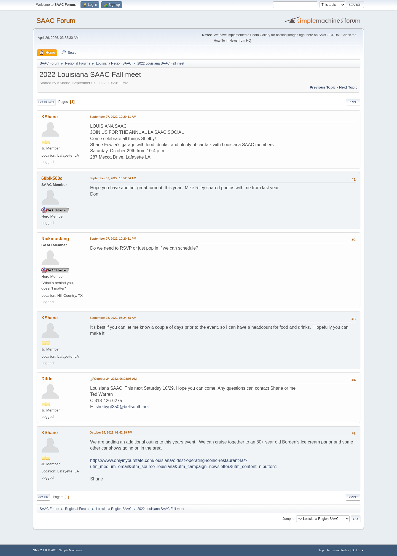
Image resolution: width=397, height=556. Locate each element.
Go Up (43, 497)
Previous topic (323, 87)
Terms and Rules (338, 550)
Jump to (288, 519)
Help (321, 550)
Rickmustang (55, 238)
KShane (49, 116)
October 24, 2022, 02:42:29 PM (111, 432)
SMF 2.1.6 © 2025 (45, 550)
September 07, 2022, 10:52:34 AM (113, 178)
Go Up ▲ (358, 550)
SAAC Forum (55, 20)
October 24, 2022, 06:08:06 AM (115, 378)
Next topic (348, 87)
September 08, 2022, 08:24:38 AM (113, 317)
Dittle (46, 378)
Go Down (46, 102)
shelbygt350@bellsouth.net (122, 406)
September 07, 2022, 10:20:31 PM (113, 238)
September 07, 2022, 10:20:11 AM (113, 116)
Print (353, 102)
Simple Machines (70, 550)
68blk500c (51, 178)
